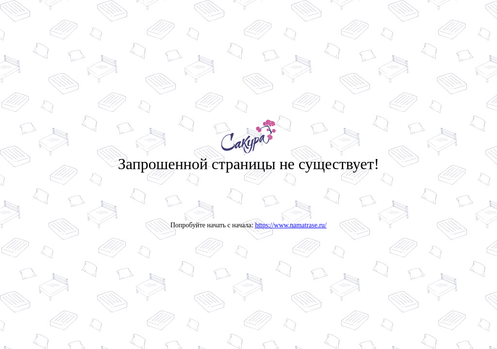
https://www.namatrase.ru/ (291, 225)
